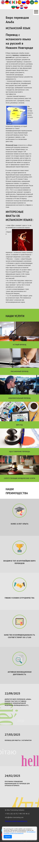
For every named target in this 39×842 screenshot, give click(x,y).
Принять (7, 837)
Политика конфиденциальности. (16, 821)
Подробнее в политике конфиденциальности (19, 832)
